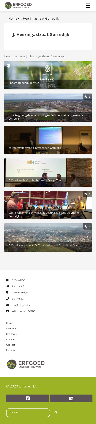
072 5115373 (17, 298)
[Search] (55, 412)
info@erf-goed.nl (20, 305)
